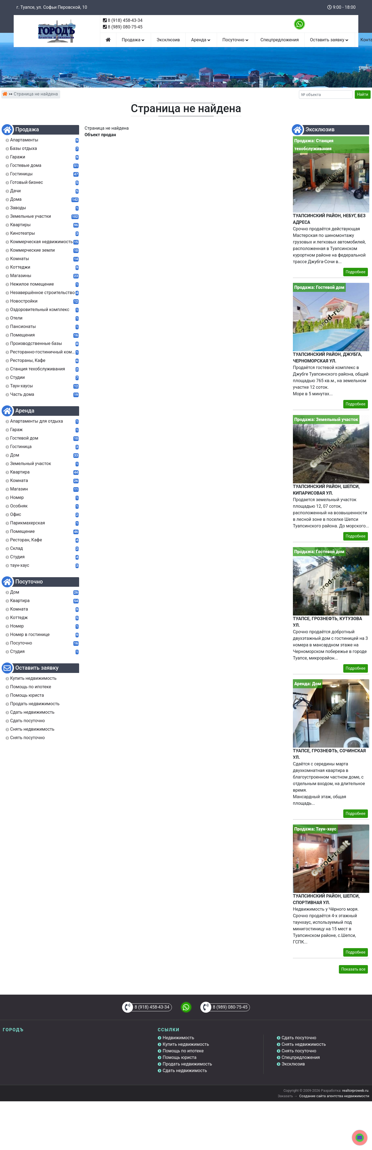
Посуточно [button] (236, 39)
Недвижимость (178, 1037)
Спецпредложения (280, 39)
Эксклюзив (168, 39)
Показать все (353, 969)
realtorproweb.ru (355, 1090)
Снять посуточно (299, 1050)
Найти (362, 94)
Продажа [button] (133, 39)
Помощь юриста (179, 1057)
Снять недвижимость (304, 1044)
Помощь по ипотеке (183, 1050)
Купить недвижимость (186, 1044)
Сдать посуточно (299, 1037)
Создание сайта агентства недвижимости (334, 1096)
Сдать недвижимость (185, 1070)
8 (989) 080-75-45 (125, 27)
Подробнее (355, 272)
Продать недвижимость (187, 1064)
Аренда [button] (201, 39)
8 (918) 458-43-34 (125, 20)
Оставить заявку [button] (329, 39)
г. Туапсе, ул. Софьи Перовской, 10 (51, 7)
